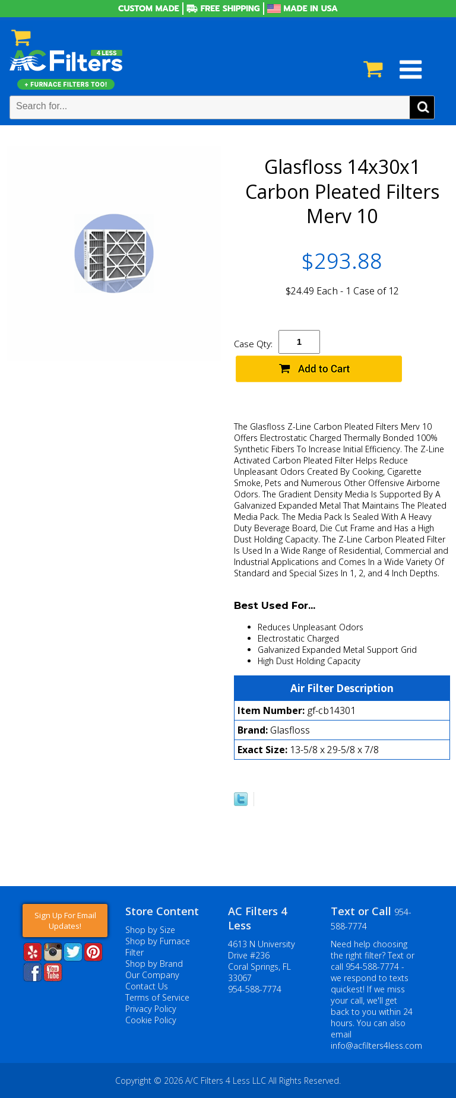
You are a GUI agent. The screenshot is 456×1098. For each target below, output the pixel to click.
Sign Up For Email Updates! (65, 920)
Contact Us (146, 986)
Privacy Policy (150, 1008)
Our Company (152, 974)
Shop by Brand (154, 963)
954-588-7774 (254, 989)
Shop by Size (150, 929)
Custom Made (148, 8)
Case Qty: (253, 344)
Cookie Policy (150, 1020)
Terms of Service (157, 997)
